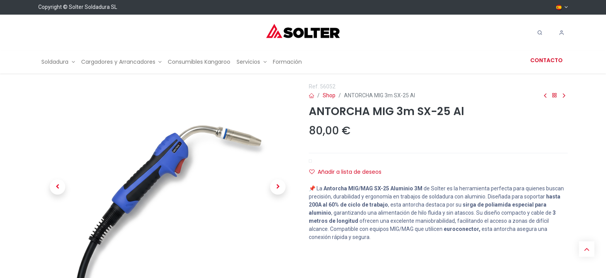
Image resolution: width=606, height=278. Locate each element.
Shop (329, 95)
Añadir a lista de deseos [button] (345, 172)
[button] (57, 187)
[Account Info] (561, 32)
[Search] (540, 32)
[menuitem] (58, 62)
